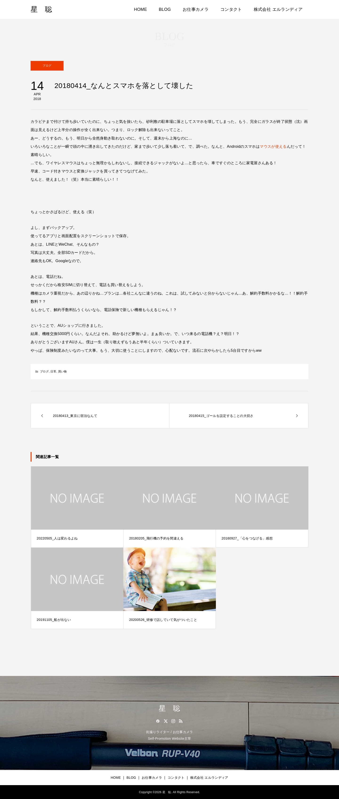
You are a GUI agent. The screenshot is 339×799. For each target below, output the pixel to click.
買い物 (62, 371)
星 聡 (41, 9)
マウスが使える (273, 146)
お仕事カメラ (196, 9)
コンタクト (231, 9)
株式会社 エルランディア (278, 9)
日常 (53, 371)
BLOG (165, 9)
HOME (140, 9)
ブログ (47, 65)
